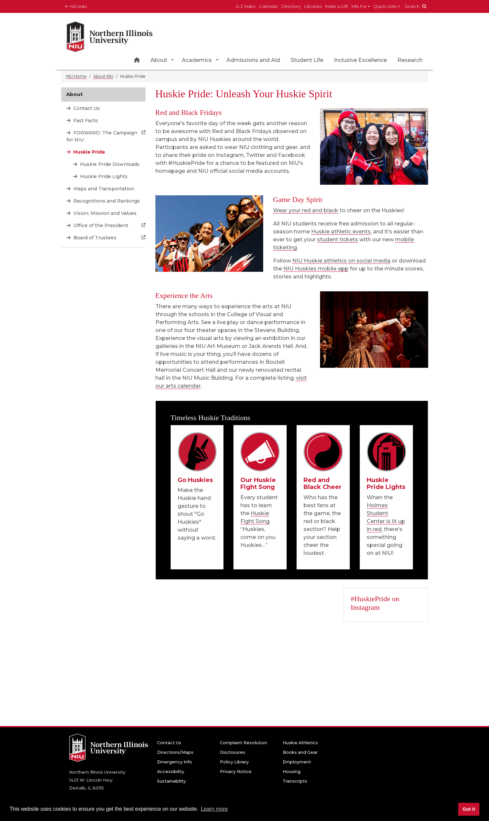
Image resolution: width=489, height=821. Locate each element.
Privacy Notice (236, 771)
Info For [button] (359, 6)
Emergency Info (174, 761)
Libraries (313, 6)
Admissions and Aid (253, 60)
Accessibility (170, 771)
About (158, 60)
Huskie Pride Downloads (109, 164)
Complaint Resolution (243, 742)
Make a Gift (336, 6)
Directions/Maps (175, 752)
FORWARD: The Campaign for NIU (101, 136)
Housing (292, 771)
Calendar (268, 6)
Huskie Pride (88, 152)
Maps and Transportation (103, 189)
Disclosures (232, 752)
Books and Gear (300, 752)
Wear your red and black (305, 210)
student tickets (337, 239)
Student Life (307, 60)
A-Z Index (246, 6)
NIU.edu (76, 6)
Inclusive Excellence (360, 60)
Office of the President (100, 225)
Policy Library (234, 761)
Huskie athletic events (341, 231)
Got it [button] (469, 809)
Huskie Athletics (300, 742)
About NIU (103, 76)
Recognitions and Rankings (106, 201)
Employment (297, 761)
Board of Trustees (94, 238)
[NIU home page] (109, 35)
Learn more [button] (214, 809)
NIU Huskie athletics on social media (341, 261)
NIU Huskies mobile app (315, 269)
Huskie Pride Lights (103, 176)
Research (410, 60)
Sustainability (171, 781)
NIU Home (76, 76)
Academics (197, 60)
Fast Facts (85, 120)
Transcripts (295, 781)
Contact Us (86, 108)
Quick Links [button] (384, 6)
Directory (291, 6)
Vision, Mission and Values (104, 213)
